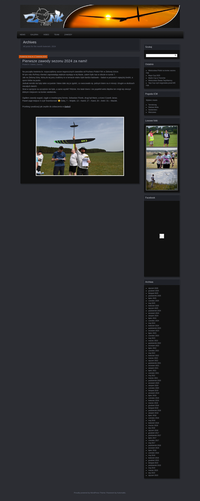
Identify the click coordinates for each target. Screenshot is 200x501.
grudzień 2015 (153, 460)
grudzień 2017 (153, 433)
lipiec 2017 (152, 438)
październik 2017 (154, 435)
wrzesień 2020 (153, 383)
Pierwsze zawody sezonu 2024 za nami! (54, 61)
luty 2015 (151, 473)
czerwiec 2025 (153, 301)
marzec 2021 (153, 378)
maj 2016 (151, 455)
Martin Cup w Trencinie (156, 78)
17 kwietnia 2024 (40, 57)
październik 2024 (154, 311)
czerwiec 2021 (153, 373)
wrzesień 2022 (153, 346)
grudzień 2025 (153, 291)
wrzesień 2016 (153, 448)
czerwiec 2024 (153, 321)
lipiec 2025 (152, 298)
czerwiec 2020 (153, 388)
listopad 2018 (153, 408)
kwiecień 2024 (153, 326)
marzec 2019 (153, 403)
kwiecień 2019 (153, 400)
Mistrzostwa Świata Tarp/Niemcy (160, 80)
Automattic (121, 493)
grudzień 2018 (153, 405)
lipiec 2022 (152, 348)
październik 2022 (154, 343)
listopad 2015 (153, 463)
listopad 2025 (153, 293)
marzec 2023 (153, 341)
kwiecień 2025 (153, 306)
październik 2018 (154, 410)
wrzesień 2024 (153, 313)
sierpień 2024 (153, 316)
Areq (29, 57)
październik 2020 (154, 381)
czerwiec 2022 (153, 351)
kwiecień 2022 (153, 356)
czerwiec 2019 (153, 398)
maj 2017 (151, 443)
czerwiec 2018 (153, 418)
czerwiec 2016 (153, 453)
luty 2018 (151, 428)
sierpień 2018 (153, 413)
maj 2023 (151, 338)
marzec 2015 (153, 470)
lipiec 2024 (152, 318)
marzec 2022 (153, 358)
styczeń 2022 (153, 361)
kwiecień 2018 (153, 423)
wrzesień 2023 (153, 331)
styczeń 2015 (153, 475)
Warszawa (152, 112)
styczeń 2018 (153, 430)
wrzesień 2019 (153, 393)
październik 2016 (154, 445)
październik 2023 (154, 328)
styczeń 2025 (153, 308)
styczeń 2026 (153, 288)
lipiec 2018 (152, 415)
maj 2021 (151, 376)
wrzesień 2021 (153, 366)
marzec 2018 (153, 425)
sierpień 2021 (153, 368)
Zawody (68, 35)
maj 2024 (151, 323)
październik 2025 (154, 296)
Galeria (34, 35)
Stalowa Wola (153, 107)
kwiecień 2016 (153, 458)
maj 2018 (151, 420)
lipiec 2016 (152, 450)
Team (56, 35)
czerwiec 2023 (153, 336)
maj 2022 (151, 353)
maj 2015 (151, 468)
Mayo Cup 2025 (154, 76)
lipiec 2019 (152, 396)
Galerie (33, 64)
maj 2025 (151, 303)
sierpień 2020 (153, 386)
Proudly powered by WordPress (86, 493)
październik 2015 (154, 465)
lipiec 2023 (152, 333)
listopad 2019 (153, 391)
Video (46, 35)
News (22, 35)
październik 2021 (154, 363)
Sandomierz (152, 110)
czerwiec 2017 (153, 440)
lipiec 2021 (152, 371)
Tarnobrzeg (152, 105)
